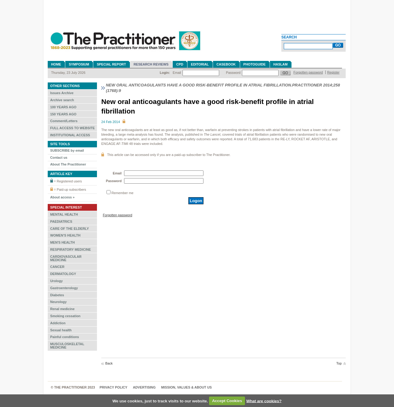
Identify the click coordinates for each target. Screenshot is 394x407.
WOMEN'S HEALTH (65, 235)
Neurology (58, 302)
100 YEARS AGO (63, 107)
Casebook (225, 64)
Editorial (200, 64)
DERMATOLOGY (63, 274)
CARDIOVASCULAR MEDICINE (66, 258)
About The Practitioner (68, 164)
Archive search (62, 100)
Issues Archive (62, 93)
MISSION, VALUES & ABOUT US (186, 387)
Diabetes (57, 295)
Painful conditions (64, 337)
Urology (56, 281)
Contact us (58, 157)
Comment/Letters (64, 121)
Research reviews (151, 64)
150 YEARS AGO (63, 114)
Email (177, 72)
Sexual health (61, 330)
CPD (179, 64)
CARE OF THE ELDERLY (69, 228)
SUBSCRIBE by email (67, 150)
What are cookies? (264, 400)
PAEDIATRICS (61, 221)
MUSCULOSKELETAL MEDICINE (67, 345)
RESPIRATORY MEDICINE (70, 249)
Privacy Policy (113, 387)
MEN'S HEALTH (62, 242)
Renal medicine (62, 309)
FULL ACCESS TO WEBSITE (72, 128)
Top (339, 363)
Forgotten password (308, 72)
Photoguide (254, 64)
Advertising (144, 387)
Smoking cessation (65, 316)
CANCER (57, 267)
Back (109, 363)
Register (333, 72)
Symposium (79, 64)
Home (56, 64)
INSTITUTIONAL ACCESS (70, 135)
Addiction (58, 323)
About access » (62, 197)
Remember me (122, 193)
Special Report (111, 64)
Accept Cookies (227, 400)
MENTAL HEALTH (64, 214)
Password (233, 72)
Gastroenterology (64, 288)
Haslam (280, 64)
